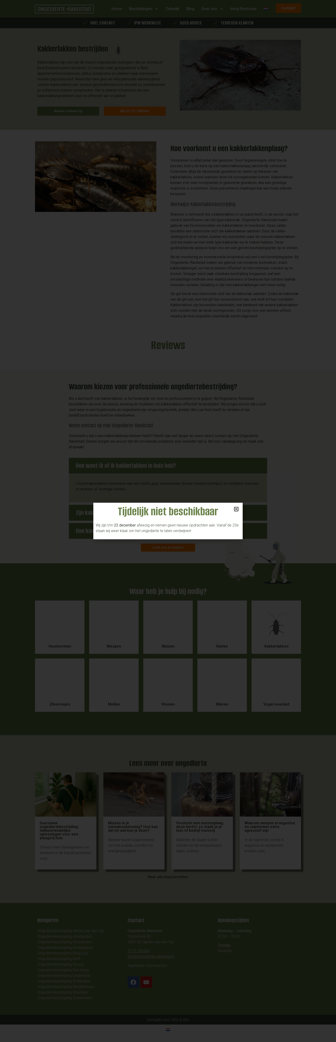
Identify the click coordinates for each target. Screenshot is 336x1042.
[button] (236, 509)
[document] (168, 521)
